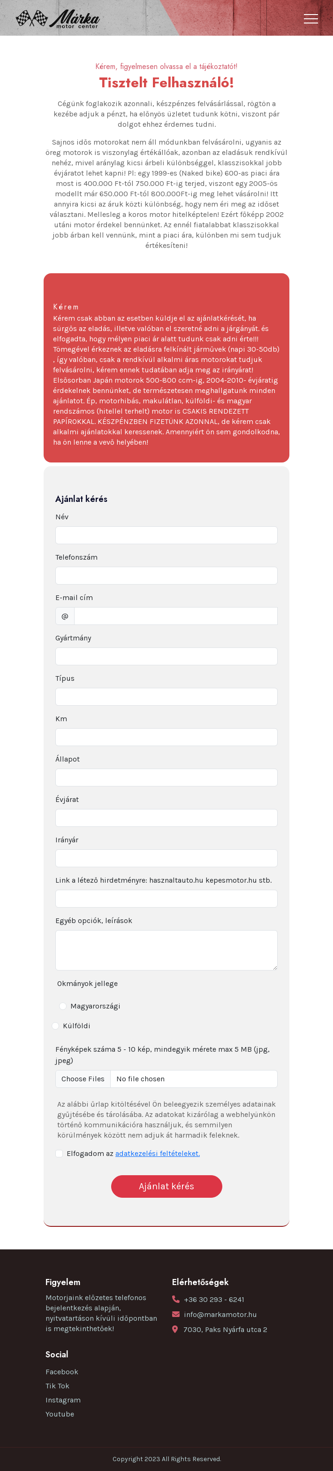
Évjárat (67, 799)
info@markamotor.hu (220, 1314)
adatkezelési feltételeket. (157, 1153)
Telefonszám (76, 557)
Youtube (59, 1413)
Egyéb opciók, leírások (93, 920)
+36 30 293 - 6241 (214, 1299)
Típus (65, 678)
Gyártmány (73, 637)
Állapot (67, 759)
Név (61, 516)
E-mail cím (74, 597)
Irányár (66, 839)
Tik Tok (57, 1385)
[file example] (166, 1079)
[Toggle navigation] (311, 19)
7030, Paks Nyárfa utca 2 (225, 1329)
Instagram (63, 1399)
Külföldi (77, 1025)
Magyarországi (95, 1005)
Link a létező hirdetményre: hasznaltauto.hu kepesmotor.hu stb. (163, 880)
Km (61, 718)
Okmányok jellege (87, 983)
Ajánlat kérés (166, 1186)
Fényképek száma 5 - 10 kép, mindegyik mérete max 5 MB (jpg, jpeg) (162, 1055)
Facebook (61, 1371)
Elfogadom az (133, 1153)
